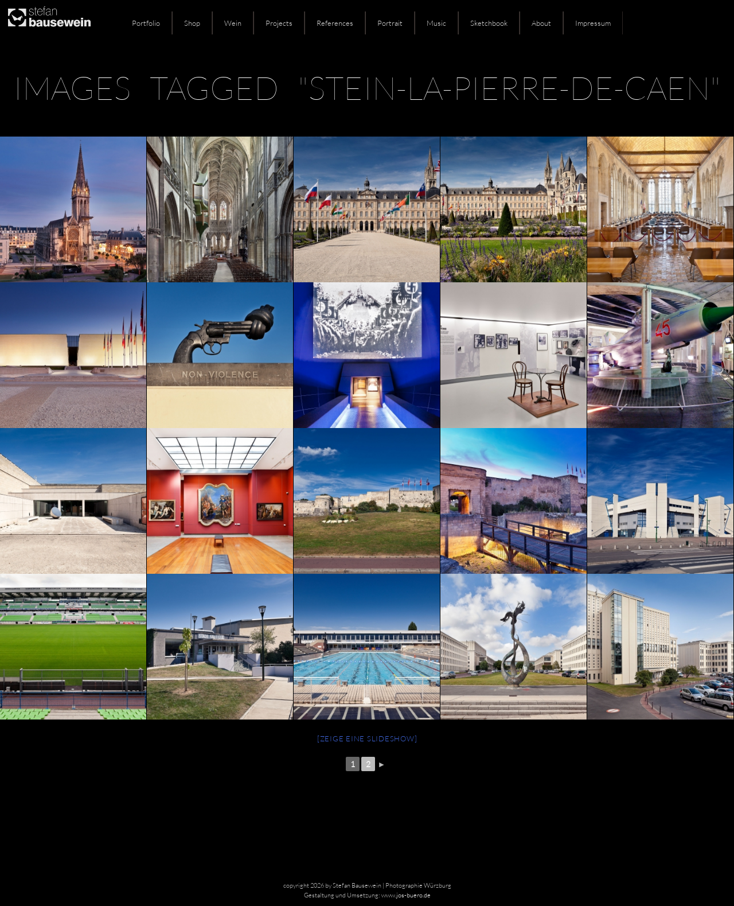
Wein (232, 23)
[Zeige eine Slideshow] (367, 738)
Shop (192, 23)
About (541, 23)
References (335, 23)
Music (436, 23)
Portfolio (146, 23)
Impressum (593, 23)
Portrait (390, 23)
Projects (279, 23)
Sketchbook (488, 23)
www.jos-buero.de (406, 895)
